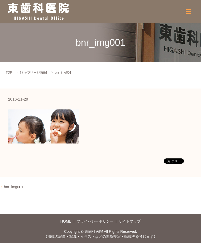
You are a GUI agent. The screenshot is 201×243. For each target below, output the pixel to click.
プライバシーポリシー (95, 221)
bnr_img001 (13, 187)
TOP (9, 72)
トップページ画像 (33, 72)
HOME (65, 221)
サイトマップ (130, 221)
